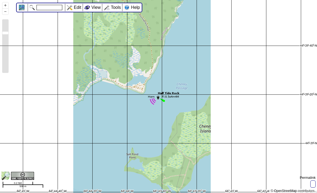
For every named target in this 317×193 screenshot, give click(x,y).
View (96, 7)
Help (135, 7)
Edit (77, 7)
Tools (116, 7)
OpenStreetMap (285, 191)
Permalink (308, 178)
